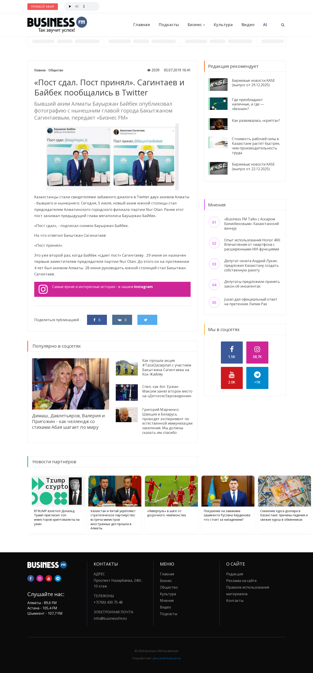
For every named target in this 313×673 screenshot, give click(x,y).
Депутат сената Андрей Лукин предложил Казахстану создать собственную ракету (251, 265)
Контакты (234, 600)
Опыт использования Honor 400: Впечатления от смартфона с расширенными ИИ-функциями (252, 245)
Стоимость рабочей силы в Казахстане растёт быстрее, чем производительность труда (256, 145)
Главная (141, 24)
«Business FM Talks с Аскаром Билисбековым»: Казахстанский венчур (251, 224)
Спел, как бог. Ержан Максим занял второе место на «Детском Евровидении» (167, 391)
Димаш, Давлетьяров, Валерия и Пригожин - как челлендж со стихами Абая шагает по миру (68, 421)
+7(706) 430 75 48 (108, 602)
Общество (55, 70)
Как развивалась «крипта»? (256, 120)
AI (265, 24)
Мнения (167, 600)
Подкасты (169, 24)
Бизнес (195, 24)
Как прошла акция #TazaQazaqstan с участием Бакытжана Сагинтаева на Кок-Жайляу (166, 367)
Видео (247, 24)
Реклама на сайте (241, 580)
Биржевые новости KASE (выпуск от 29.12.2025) (253, 83)
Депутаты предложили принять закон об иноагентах (252, 284)
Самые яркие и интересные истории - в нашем (96, 289)
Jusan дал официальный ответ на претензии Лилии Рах (250, 301)
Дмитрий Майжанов (166, 658)
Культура (223, 24)
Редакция (234, 574)
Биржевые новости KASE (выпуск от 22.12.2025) (253, 166)
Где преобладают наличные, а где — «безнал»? (248, 104)
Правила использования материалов (247, 590)
